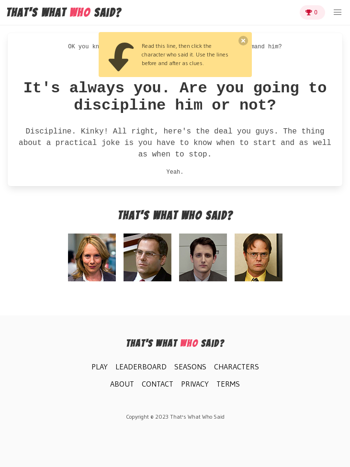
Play (99, 366)
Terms (228, 384)
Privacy (195, 384)
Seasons (190, 366)
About (122, 384)
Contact (157, 384)
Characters (236, 366)
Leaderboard (141, 366)
